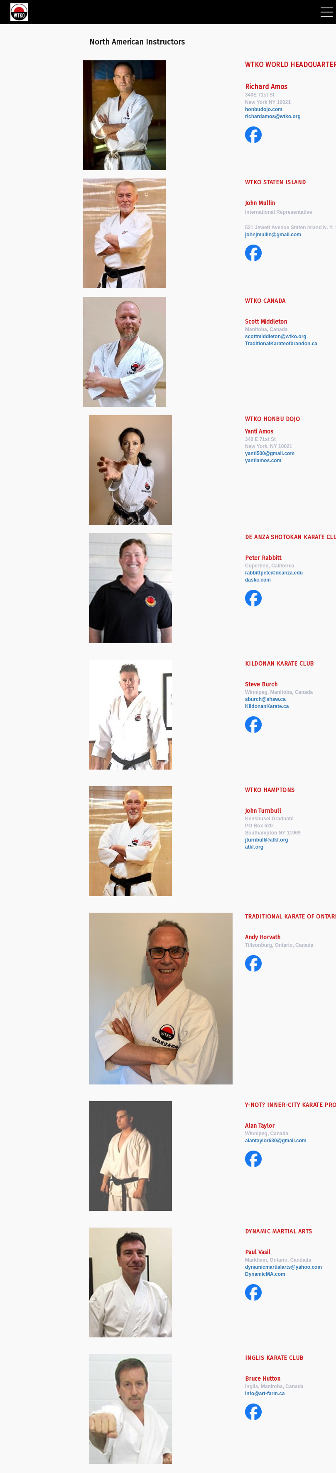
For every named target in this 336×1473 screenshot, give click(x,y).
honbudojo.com (263, 109)
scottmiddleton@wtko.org (276, 336)
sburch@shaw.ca (265, 699)
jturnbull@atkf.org (266, 840)
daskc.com (258, 580)
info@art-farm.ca (265, 1393)
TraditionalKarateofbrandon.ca (281, 344)
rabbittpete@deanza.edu (274, 573)
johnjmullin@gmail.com (273, 235)
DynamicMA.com (265, 1274)
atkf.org (255, 847)
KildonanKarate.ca (267, 706)
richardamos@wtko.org (273, 116)
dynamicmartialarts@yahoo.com (283, 1267)
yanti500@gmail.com (269, 453)
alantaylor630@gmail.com (276, 1141)
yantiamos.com (263, 460)
